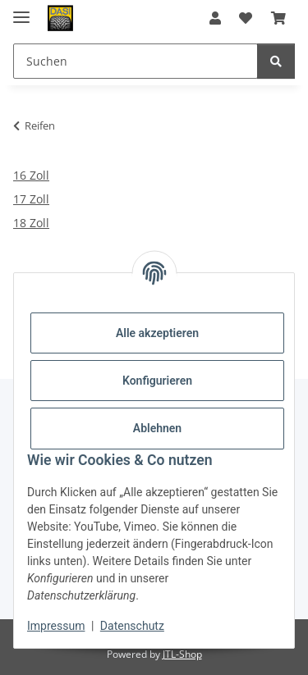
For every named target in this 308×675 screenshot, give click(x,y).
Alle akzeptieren (157, 333)
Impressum (56, 625)
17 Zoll (31, 199)
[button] (215, 18)
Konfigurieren (157, 380)
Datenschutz (132, 625)
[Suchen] (276, 61)
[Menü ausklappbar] (21, 10)
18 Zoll (31, 222)
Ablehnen (157, 428)
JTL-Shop (182, 654)
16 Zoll (31, 175)
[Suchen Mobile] (135, 61)
